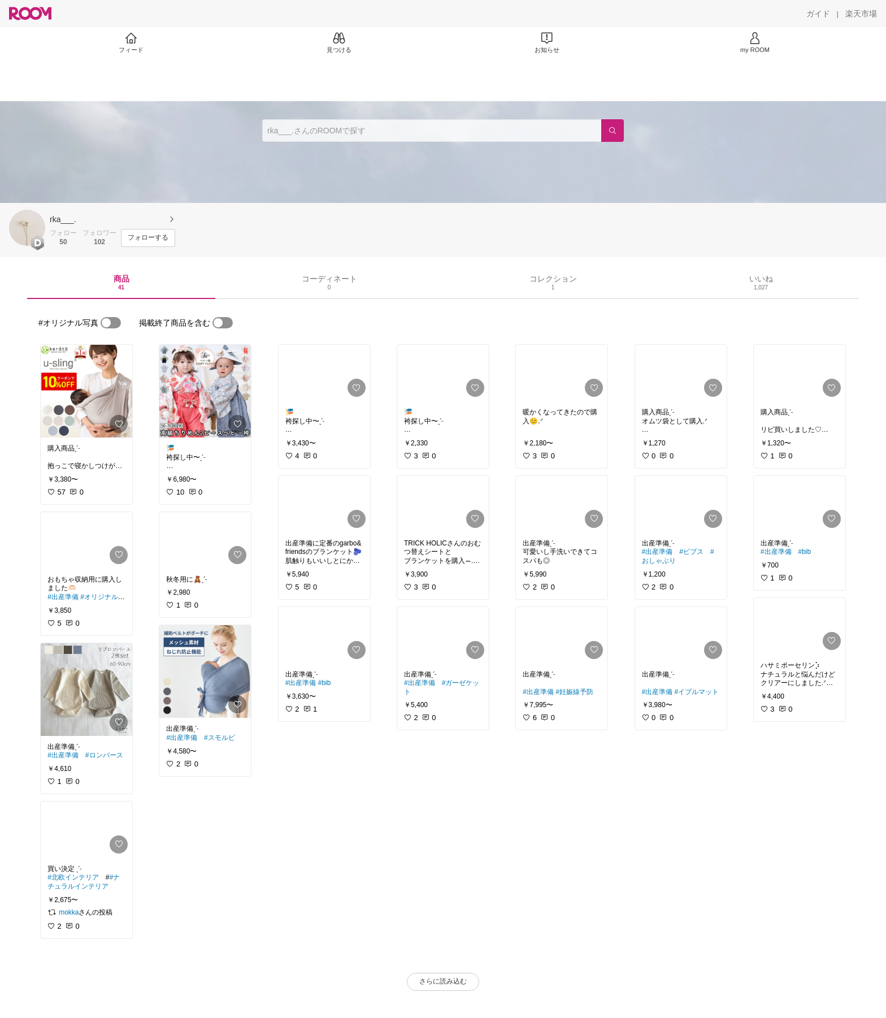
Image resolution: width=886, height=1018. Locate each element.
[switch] (111, 322)
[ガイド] (818, 13)
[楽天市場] (861, 13)
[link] (86, 391)
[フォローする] (148, 238)
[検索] (612, 130)
